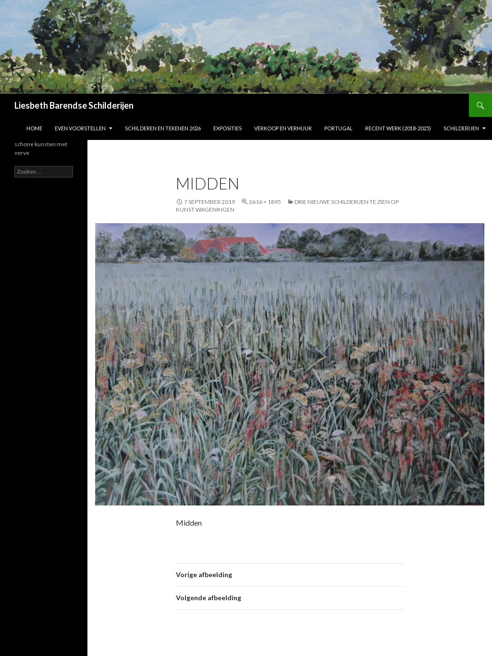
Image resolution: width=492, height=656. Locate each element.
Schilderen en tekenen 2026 (163, 128)
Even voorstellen (80, 128)
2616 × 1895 (265, 201)
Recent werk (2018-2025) (398, 128)
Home (34, 128)
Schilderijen (461, 128)
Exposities (227, 128)
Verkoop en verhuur (283, 128)
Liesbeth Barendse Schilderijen (74, 105)
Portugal (338, 128)
